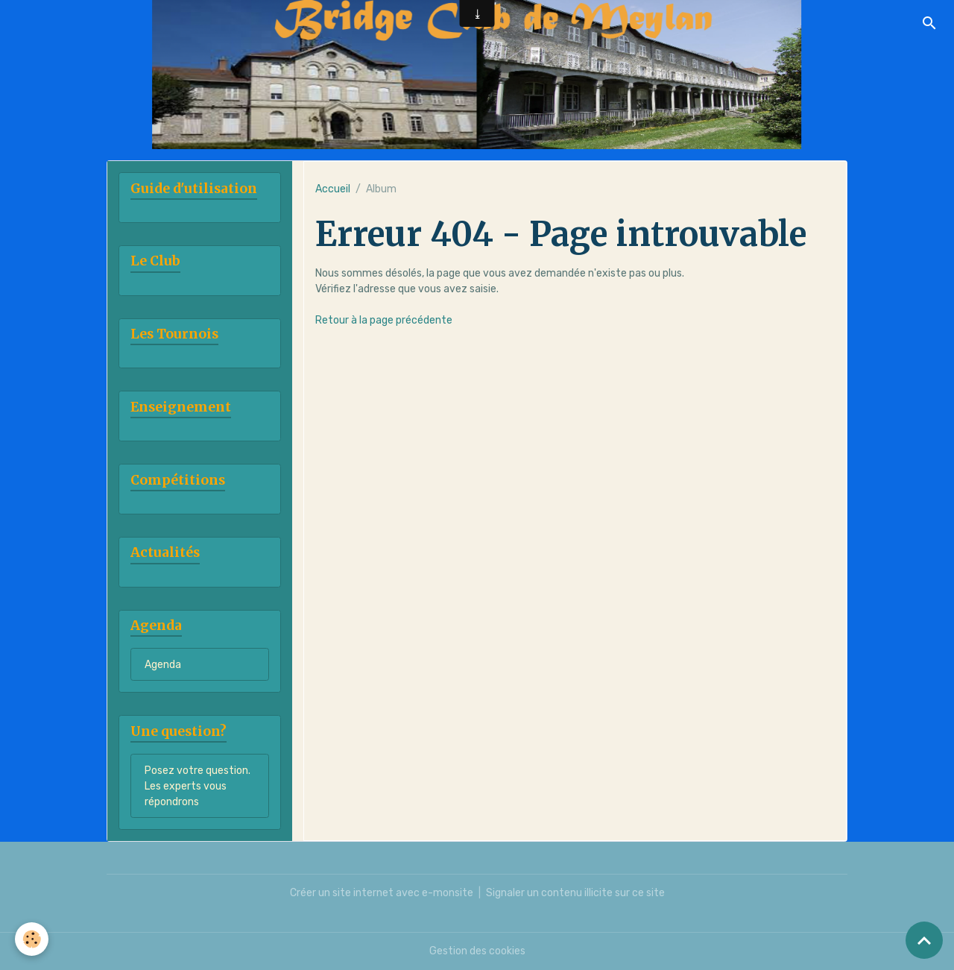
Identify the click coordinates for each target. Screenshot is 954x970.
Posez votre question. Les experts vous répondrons (197, 786)
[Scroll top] (924, 940)
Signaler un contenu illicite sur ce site (575, 892)
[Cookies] (31, 939)
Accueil (332, 189)
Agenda (163, 664)
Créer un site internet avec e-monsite (381, 892)
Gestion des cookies (477, 951)
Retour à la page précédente (383, 320)
